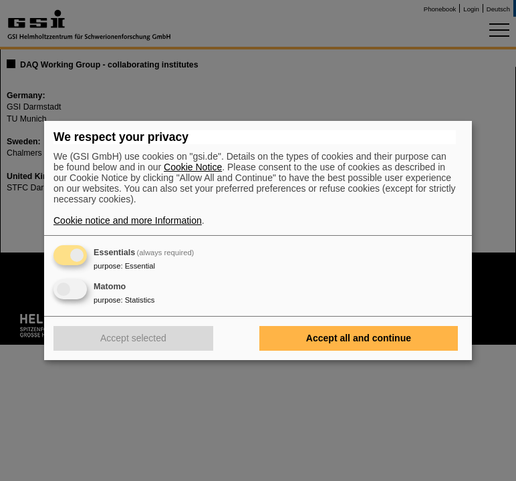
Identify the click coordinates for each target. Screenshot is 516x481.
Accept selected (133, 338)
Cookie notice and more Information (127, 220)
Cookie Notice (193, 167)
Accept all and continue (358, 338)
